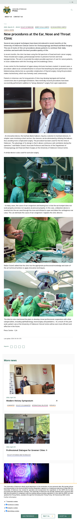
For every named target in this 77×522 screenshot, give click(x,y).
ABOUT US (8, 17)
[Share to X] (15, 347)
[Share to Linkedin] (19, 347)
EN (72, 2)
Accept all (63, 518)
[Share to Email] (23, 347)
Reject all (46, 518)
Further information (10, 500)
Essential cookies (12, 504)
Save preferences (28, 518)
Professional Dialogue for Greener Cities (25, 450)
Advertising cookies (13, 513)
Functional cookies (13, 507)
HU (70, 2)
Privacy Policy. (48, 497)
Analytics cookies (12, 510)
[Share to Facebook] (11, 347)
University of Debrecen (19, 9)
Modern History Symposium (19, 400)
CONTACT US (18, 17)
